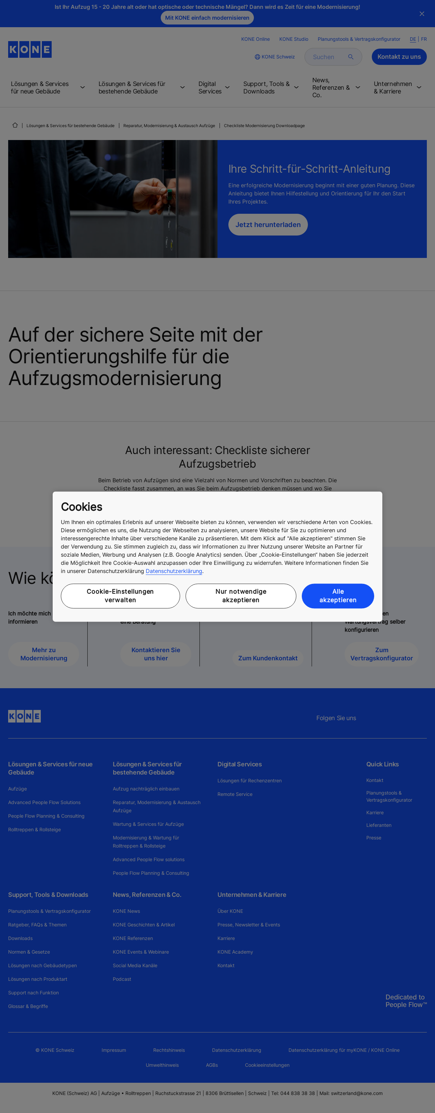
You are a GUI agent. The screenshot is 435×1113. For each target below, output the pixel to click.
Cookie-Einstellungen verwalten (120, 596)
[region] (217, 556)
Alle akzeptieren (338, 596)
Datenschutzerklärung (174, 571)
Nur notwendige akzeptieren (240, 596)
